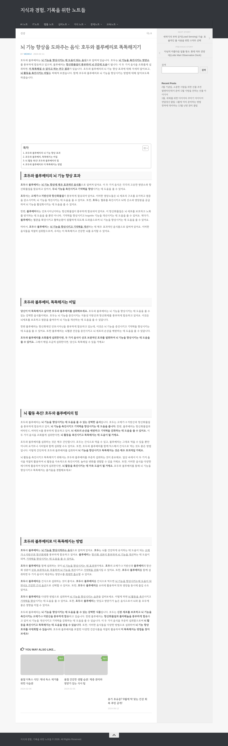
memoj (28, 54)
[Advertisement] (86, 114)
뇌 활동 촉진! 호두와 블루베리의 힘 (42, 160)
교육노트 (111, 24)
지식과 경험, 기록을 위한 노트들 (53, 10)
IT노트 (36, 24)
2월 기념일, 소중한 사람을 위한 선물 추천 (182, 87)
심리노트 (62, 24)
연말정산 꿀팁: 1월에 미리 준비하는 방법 (181, 102)
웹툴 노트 (49, 24)
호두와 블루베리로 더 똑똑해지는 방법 (43, 164)
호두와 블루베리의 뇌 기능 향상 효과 (42, 153)
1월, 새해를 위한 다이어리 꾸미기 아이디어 (182, 98)
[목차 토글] (144, 148)
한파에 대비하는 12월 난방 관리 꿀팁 (180, 105)
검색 (164, 64)
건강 (23, 33)
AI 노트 (24, 24)
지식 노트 (79, 24)
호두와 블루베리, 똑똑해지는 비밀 (41, 156)
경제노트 (95, 24)
